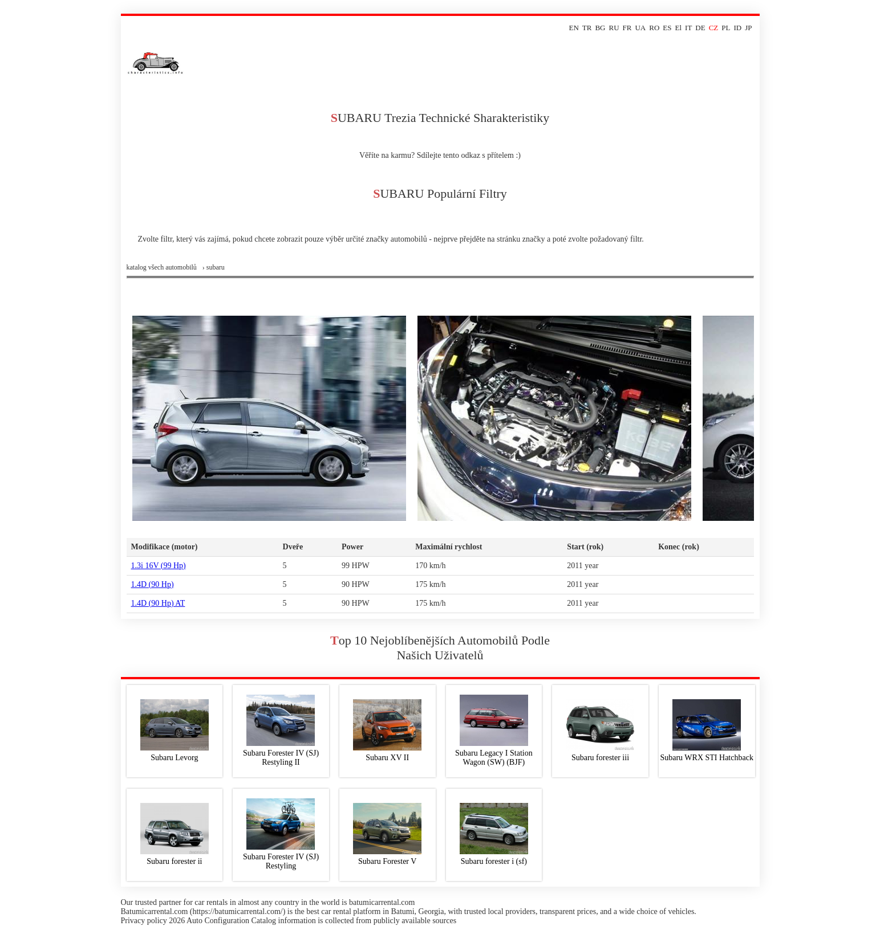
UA (640, 27)
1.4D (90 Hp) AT (158, 603)
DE (700, 27)
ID (737, 27)
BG (600, 27)
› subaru (213, 267)
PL (725, 27)
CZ (714, 27)
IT (688, 27)
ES (667, 27)
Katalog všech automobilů (162, 267)
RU (614, 27)
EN (573, 27)
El (678, 27)
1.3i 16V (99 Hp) (158, 565)
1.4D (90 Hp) (152, 584)
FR (627, 27)
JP (748, 27)
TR (587, 27)
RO (654, 27)
